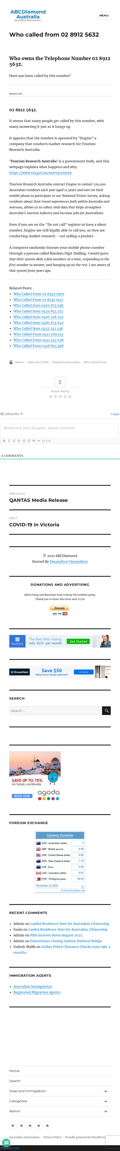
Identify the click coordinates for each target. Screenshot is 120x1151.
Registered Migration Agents (37, 992)
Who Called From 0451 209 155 (38, 334)
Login (114, 414)
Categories (18, 1101)
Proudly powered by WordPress (85, 1137)
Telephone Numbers (66, 362)
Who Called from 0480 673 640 (38, 323)
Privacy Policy (52, 1137)
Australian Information (24, 1137)
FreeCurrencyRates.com (73, 890)
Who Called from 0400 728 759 (38, 317)
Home (14, 1071)
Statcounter (10, 1148)
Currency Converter (60, 835)
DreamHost (59, 561)
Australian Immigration (32, 986)
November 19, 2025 (47, 885)
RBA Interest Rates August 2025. (56, 935)
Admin (19, 362)
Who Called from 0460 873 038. (38, 305)
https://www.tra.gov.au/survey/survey (40, 173)
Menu (103, 15)
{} (43, 440)
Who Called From (95, 362)
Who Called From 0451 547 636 (38, 340)
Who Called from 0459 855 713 (38, 311)
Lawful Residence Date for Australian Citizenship (70, 924)
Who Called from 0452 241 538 (38, 328)
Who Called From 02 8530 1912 (38, 300)
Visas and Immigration (27, 1091)
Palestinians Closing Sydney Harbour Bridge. (66, 941)
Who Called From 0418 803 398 (38, 346)
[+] (48, 440)
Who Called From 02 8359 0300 (38, 294)
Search (15, 1081)
